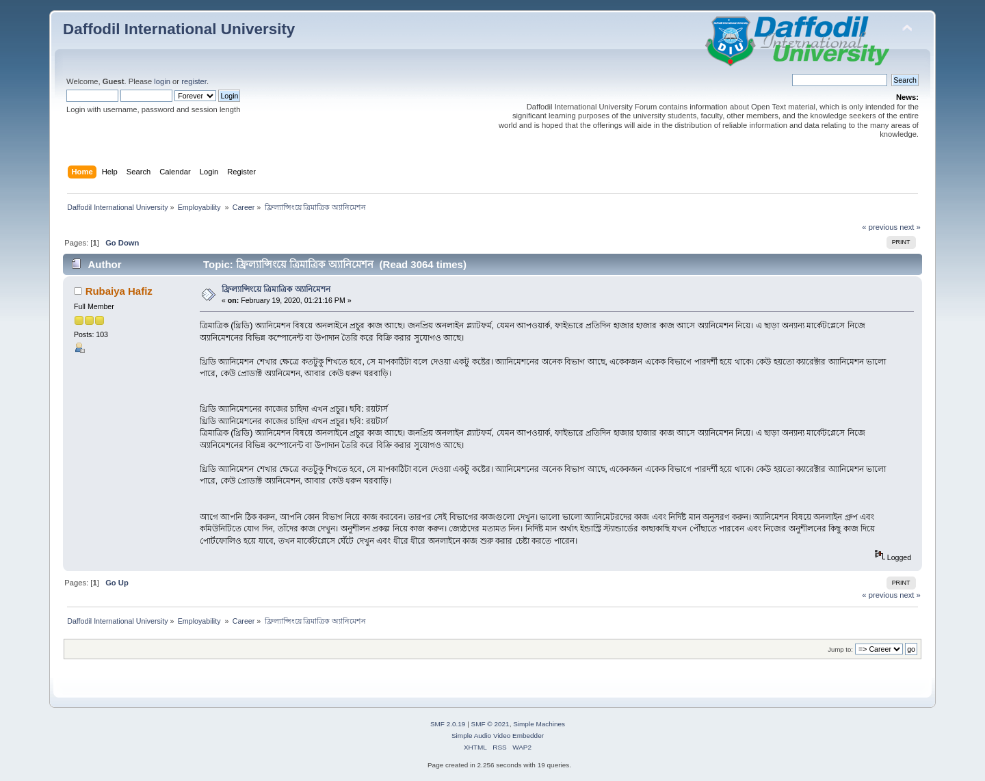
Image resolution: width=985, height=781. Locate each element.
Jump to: (840, 649)
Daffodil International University (179, 29)
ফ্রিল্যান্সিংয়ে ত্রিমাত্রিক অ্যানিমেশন (276, 289)
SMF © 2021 (490, 724)
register (194, 81)
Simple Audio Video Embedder (497, 735)
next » (910, 227)
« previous (879, 227)
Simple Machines (539, 724)
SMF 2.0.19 (448, 724)
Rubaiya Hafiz (119, 291)
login (162, 81)
